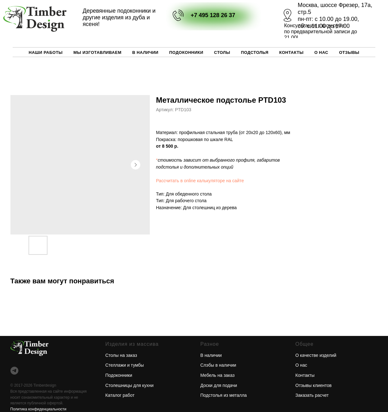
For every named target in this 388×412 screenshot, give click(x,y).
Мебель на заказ (217, 375)
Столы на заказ (121, 355)
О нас (301, 365)
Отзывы (349, 52)
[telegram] (14, 371)
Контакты (291, 52)
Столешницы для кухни (129, 385)
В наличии (145, 52)
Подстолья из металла (223, 395)
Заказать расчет (312, 395)
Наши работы (46, 52)
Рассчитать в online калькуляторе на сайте (200, 180)
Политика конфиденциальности (38, 409)
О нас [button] (321, 52)
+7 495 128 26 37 (213, 15)
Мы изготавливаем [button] (97, 52)
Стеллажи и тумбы (124, 365)
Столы (222, 52)
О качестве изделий (316, 355)
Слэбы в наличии (218, 365)
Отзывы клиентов (314, 385)
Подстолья (255, 52)
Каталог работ (120, 395)
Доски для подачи (218, 385)
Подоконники (186, 52)
